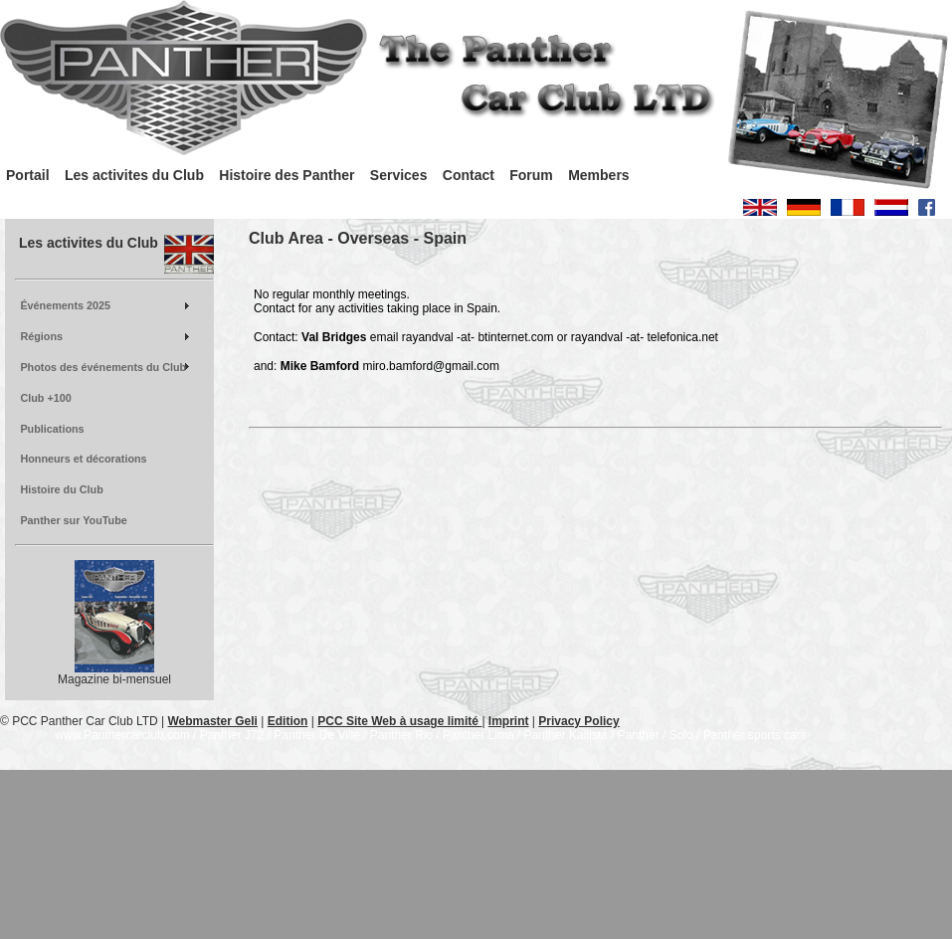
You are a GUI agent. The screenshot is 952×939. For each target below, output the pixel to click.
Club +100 (45, 398)
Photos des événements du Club (103, 367)
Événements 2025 (65, 305)
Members (598, 175)
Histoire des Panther (286, 175)
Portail (28, 175)
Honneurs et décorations (83, 459)
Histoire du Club (61, 489)
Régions (41, 336)
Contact (468, 175)
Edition (288, 721)
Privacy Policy (578, 721)
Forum (531, 175)
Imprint (508, 721)
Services (399, 175)
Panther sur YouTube (73, 520)
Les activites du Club (134, 175)
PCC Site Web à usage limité (399, 721)
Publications (52, 429)
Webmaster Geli (212, 721)
